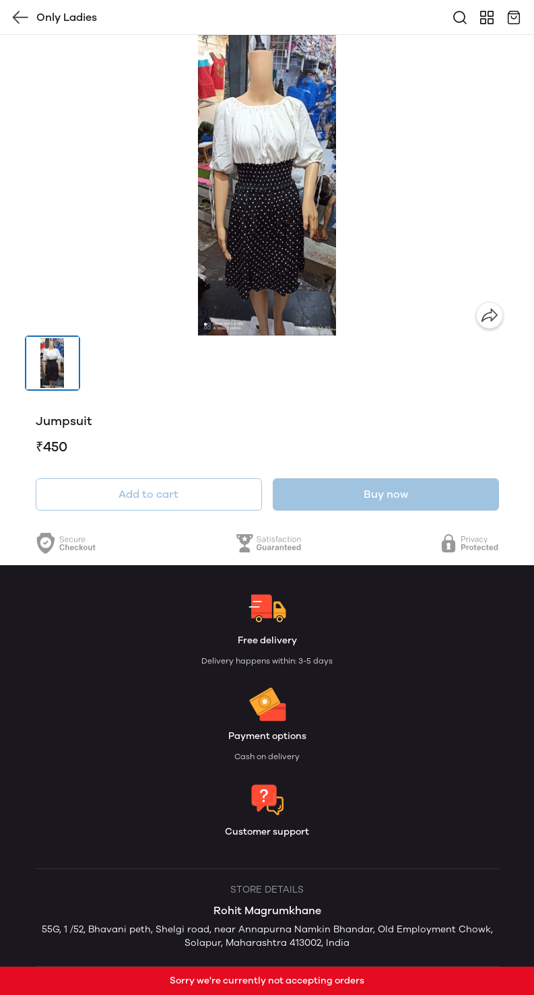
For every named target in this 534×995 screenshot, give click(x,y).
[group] (267, 185)
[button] (52, 363)
